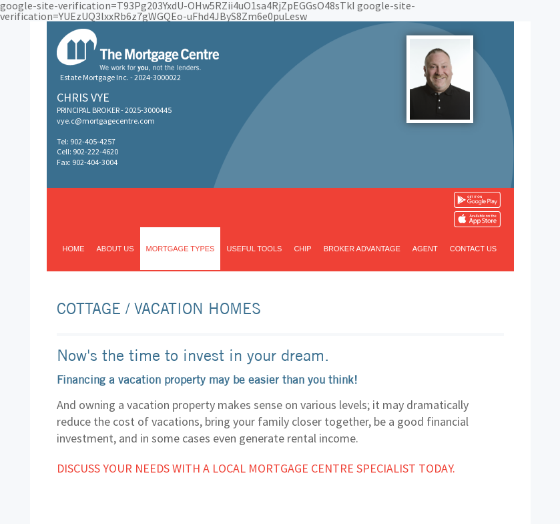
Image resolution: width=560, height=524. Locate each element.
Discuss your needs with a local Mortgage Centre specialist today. (256, 468)
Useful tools (254, 249)
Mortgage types (180, 249)
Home (74, 249)
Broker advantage (362, 249)
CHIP (302, 249)
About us (115, 249)
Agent (425, 249)
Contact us (473, 249)
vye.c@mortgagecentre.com (106, 121)
